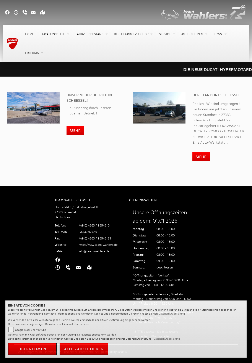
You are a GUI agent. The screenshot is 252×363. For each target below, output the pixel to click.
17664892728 (87, 232)
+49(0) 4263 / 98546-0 (93, 225)
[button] (54, 34)
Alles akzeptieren (84, 349)
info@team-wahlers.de (93, 251)
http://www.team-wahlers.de (98, 245)
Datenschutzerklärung (171, 313)
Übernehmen (32, 349)
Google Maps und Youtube (30, 329)
